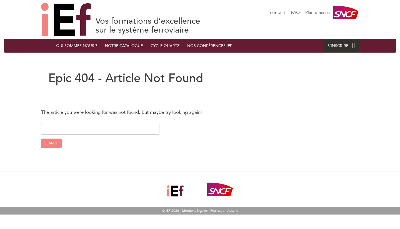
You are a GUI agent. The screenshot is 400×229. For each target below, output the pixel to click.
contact (277, 12)
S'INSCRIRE (341, 45)
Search (51, 143)
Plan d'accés (317, 12)
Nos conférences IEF (209, 45)
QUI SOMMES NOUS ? (76, 45)
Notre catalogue (124, 45)
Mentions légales (195, 210)
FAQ (295, 12)
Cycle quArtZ (165, 45)
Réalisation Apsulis (224, 210)
